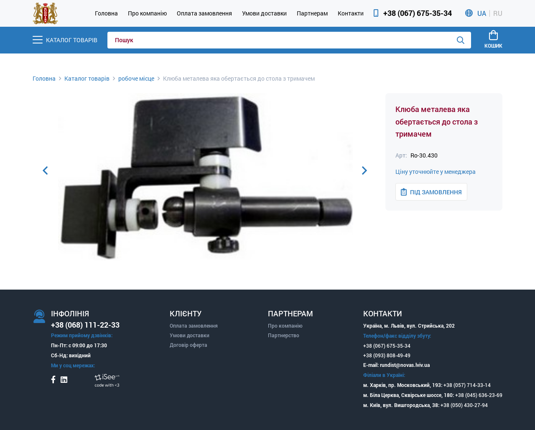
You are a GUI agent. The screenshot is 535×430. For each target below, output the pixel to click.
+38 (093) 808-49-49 (386, 355)
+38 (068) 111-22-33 (85, 325)
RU (497, 13)
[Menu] (65, 40)
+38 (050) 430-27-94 (464, 405)
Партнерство (283, 335)
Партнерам (312, 13)
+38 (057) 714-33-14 (467, 385)
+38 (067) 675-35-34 (417, 13)
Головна (106, 13)
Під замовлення (431, 192)
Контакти (351, 13)
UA (481, 13)
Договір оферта (188, 344)
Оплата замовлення (204, 13)
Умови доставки (264, 13)
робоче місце (136, 78)
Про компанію (147, 13)
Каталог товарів (87, 78)
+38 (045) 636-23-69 (478, 395)
